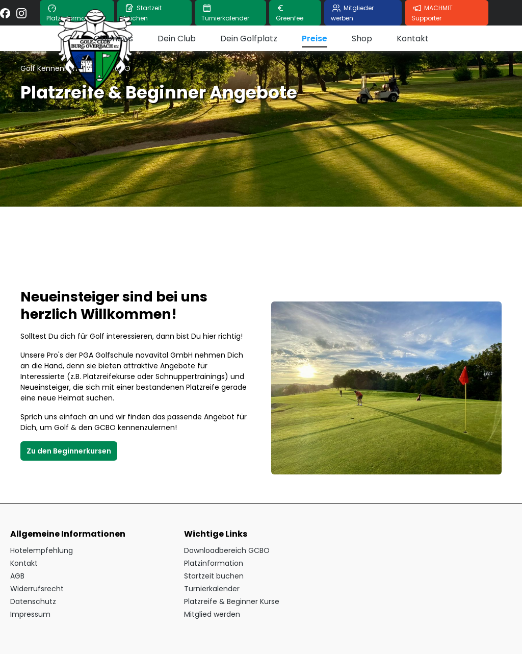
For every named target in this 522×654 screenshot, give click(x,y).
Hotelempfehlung (41, 550)
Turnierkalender (212, 589)
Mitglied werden (212, 614)
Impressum (30, 614)
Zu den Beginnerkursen (69, 451)
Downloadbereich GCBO (227, 550)
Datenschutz (33, 601)
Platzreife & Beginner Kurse (231, 601)
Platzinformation (213, 563)
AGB (17, 576)
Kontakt (24, 563)
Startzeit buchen (214, 576)
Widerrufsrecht (37, 589)
